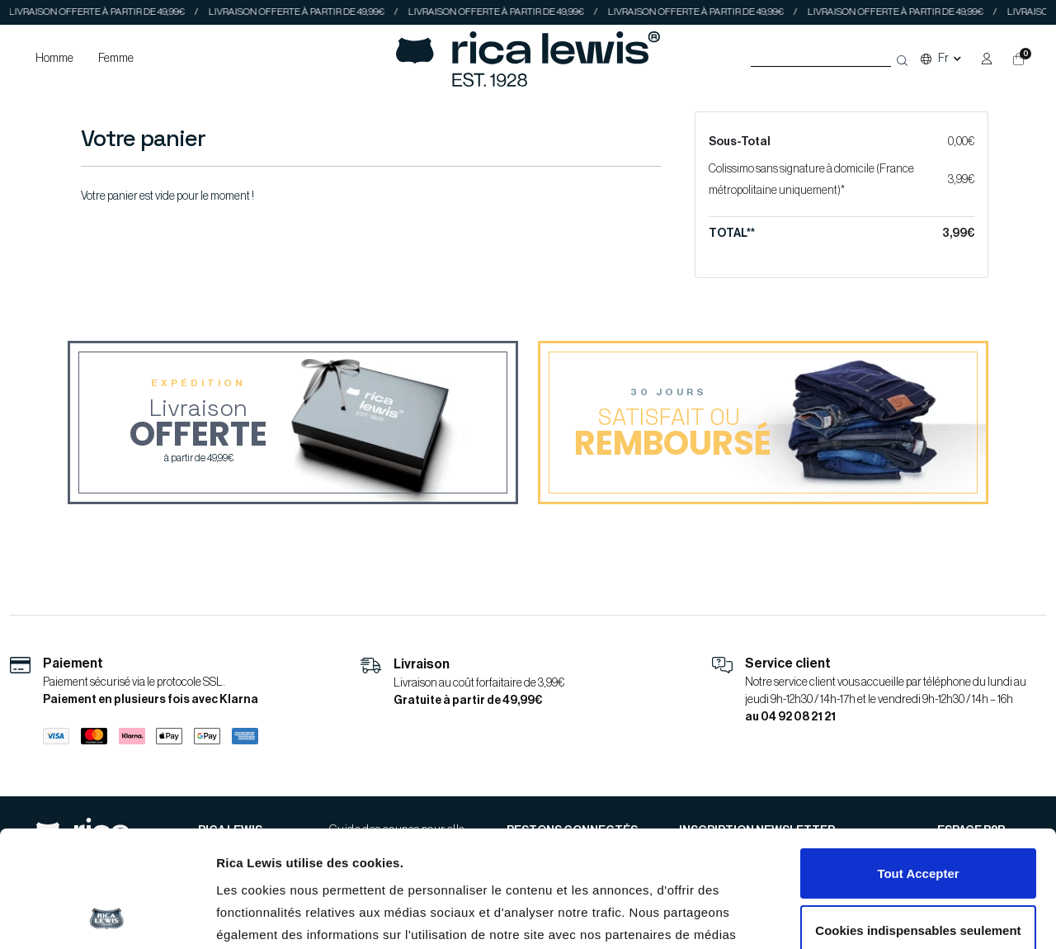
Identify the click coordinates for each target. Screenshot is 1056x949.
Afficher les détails (272, 917)
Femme (116, 58)
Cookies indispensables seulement (918, 821)
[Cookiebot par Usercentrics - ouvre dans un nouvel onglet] (107, 916)
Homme (54, 58)
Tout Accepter (918, 765)
